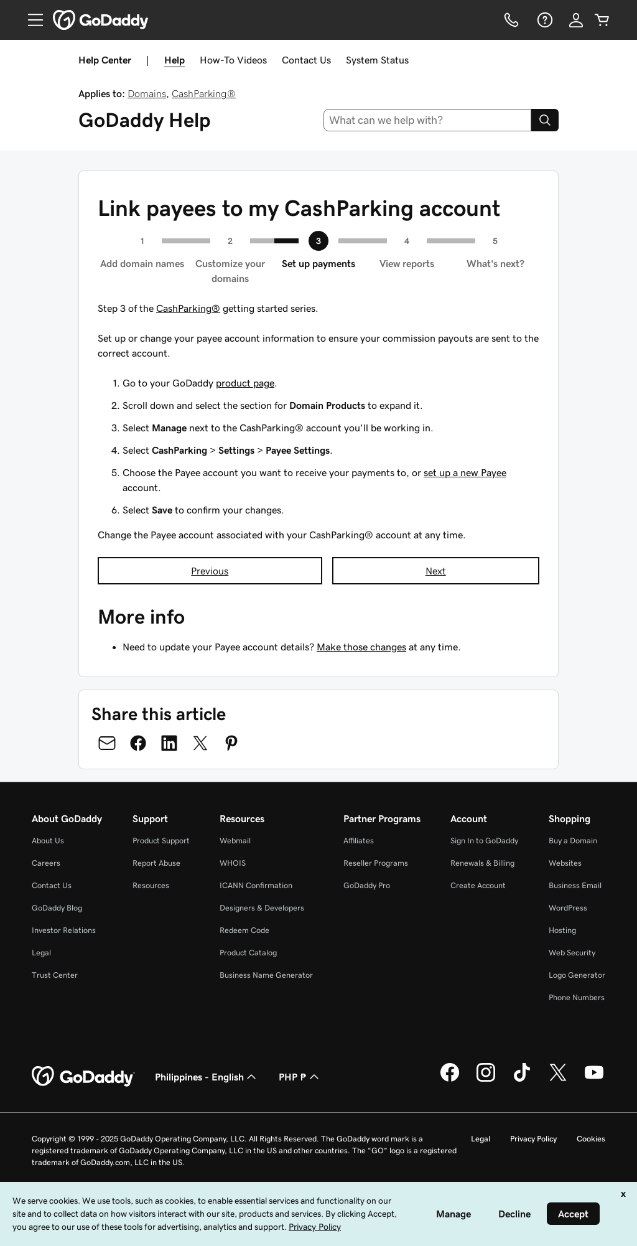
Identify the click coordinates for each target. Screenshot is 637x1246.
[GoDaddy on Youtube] (594, 1080)
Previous (209, 571)
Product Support (161, 840)
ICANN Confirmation (256, 885)
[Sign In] (576, 20)
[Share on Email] (107, 743)
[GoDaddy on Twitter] (558, 1080)
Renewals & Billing (482, 863)
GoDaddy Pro (366, 885)
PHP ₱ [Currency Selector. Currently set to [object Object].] (300, 1076)
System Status (377, 60)
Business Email (575, 885)
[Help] (543, 20)
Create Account (478, 885)
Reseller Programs (375, 863)
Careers (46, 863)
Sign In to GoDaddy (484, 840)
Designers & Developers (262, 908)
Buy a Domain (573, 840)
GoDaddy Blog (57, 908)
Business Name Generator (266, 975)
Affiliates (358, 840)
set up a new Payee (465, 472)
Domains (147, 93)
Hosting (562, 930)
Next (435, 571)
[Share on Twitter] (200, 743)
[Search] (545, 120)
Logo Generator (577, 975)
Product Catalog (248, 953)
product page (245, 383)
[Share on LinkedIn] (169, 743)
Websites (565, 863)
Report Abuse (156, 863)
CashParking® (204, 93)
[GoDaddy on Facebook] (450, 1080)
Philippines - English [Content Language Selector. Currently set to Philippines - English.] (207, 1076)
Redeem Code (244, 930)
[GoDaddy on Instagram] (486, 1080)
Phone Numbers (577, 997)
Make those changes (361, 647)
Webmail (235, 840)
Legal (41, 953)
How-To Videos (233, 60)
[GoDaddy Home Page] (83, 1076)
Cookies (591, 1139)
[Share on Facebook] (138, 743)
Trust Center (55, 975)
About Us (48, 840)
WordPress (568, 908)
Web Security (572, 953)
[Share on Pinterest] (231, 743)
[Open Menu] (30, 20)
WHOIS (233, 863)
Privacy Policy (533, 1139)
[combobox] (427, 120)
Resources (151, 885)
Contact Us (306, 60)
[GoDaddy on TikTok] (522, 1080)
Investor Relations (64, 930)
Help (174, 60)
